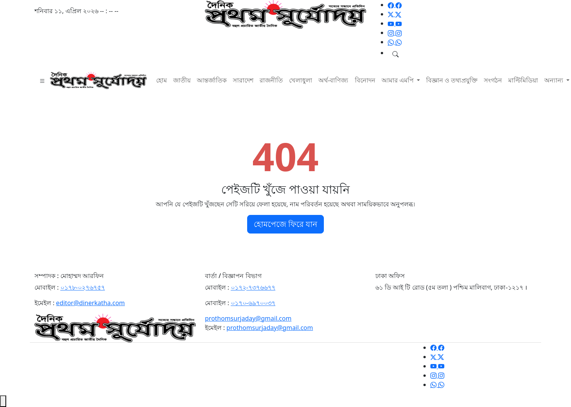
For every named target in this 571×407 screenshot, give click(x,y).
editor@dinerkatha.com (90, 303)
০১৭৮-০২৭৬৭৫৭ (82, 287)
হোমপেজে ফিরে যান (285, 224)
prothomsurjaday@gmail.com (248, 318)
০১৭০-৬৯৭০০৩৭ (253, 303)
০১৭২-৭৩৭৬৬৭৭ (253, 287)
